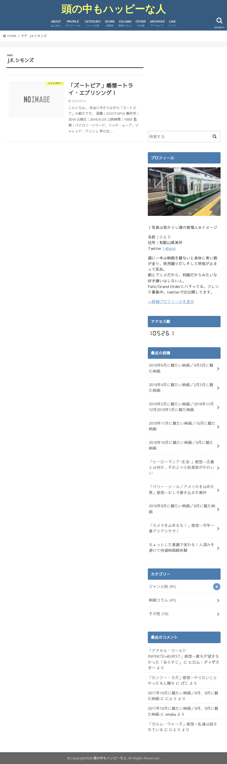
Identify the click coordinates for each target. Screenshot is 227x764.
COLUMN (125, 23)
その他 (158, 613)
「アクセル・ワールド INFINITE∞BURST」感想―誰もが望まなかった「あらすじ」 (183, 656)
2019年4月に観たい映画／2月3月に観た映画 (181, 387)
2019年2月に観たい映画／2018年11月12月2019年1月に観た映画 (181, 406)
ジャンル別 (162, 586)
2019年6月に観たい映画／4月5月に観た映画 (181, 368)
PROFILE (72, 23)
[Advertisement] (187, 86)
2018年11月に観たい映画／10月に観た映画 (182, 426)
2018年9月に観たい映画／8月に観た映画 (182, 508)
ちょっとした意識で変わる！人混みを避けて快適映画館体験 (181, 547)
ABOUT (56, 23)
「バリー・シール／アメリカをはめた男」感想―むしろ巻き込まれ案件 (181, 489)
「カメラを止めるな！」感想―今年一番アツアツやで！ (181, 528)
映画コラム (162, 600)
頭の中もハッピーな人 (113, 9)
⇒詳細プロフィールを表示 (171, 301)
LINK (172, 23)
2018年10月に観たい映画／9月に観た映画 (181, 445)
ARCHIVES (157, 23)
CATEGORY (93, 23)
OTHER (140, 23)
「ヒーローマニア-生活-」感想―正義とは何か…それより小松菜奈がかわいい (181, 467)
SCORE (110, 23)
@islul (170, 248)
